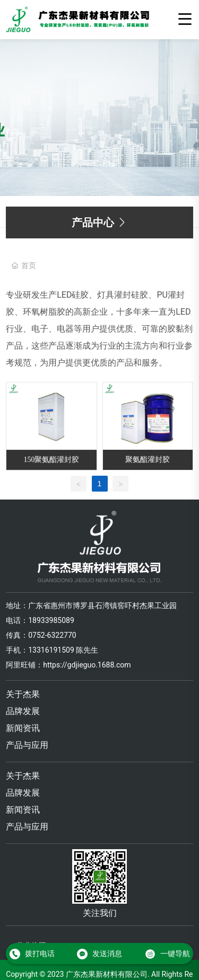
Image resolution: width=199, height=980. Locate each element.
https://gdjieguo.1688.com (87, 665)
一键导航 (167, 953)
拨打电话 (32, 953)
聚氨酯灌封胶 (147, 460)
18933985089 (51, 620)
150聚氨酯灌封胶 (51, 460)
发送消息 (99, 953)
